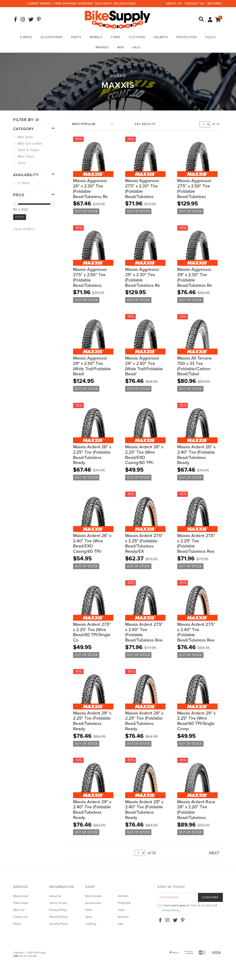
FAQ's (17, 924)
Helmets (160, 37)
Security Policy (58, 924)
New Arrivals (93, 896)
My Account (20, 896)
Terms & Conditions (202, 905)
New (120, 47)
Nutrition (123, 917)
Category (23, 129)
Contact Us (194, 3)
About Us (174, 3)
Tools (210, 37)
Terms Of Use (58, 903)
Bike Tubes (26, 156)
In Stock (24, 183)
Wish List (19, 910)
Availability (26, 175)
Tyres (116, 37)
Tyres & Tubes (28, 150)
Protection (186, 37)
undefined (205, 124)
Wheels (96, 37)
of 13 (215, 124)
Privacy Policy (58, 910)
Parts (76, 37)
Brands (102, 47)
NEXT (214, 852)
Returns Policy (58, 917)
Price (18, 195)
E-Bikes (26, 37)
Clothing (137, 37)
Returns (214, 3)
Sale (136, 47)
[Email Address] (178, 897)
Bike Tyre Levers (30, 143)
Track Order (20, 903)
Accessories (52, 37)
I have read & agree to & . (187, 908)
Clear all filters (23, 229)
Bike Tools (25, 137)
